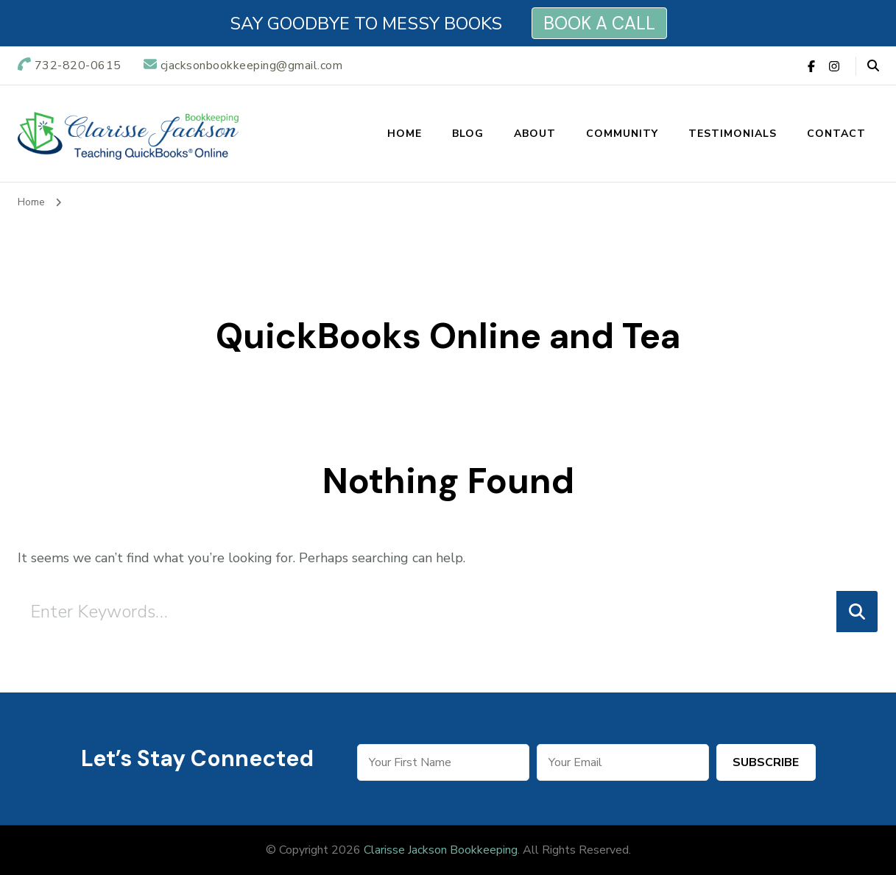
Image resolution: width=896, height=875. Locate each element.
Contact (836, 134)
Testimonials (732, 134)
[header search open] (873, 66)
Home (404, 134)
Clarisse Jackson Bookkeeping (441, 850)
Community (622, 134)
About (535, 134)
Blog (468, 134)
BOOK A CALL (599, 23)
